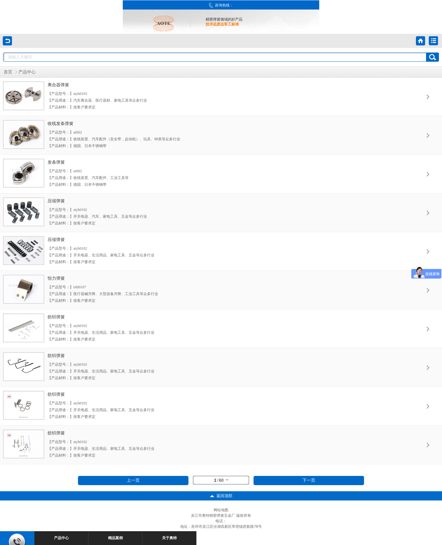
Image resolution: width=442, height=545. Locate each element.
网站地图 (221, 510)
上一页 (133, 480)
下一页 (308, 480)
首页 (8, 72)
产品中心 (27, 72)
